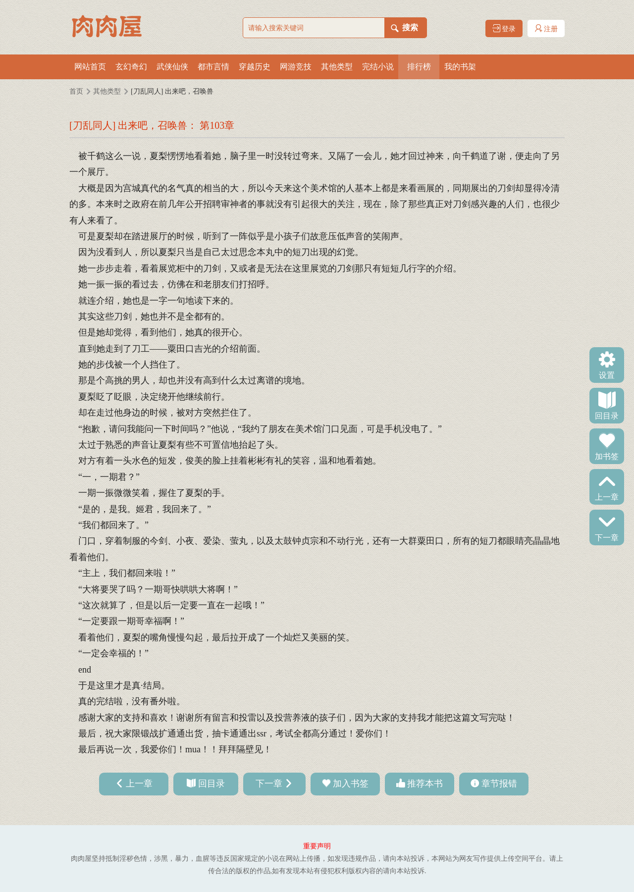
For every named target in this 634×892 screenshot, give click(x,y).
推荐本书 (425, 783)
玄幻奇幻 (131, 66)
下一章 (607, 536)
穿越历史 (254, 66)
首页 (76, 91)
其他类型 (337, 66)
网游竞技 (296, 66)
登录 (504, 28)
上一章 (607, 496)
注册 (546, 28)
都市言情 (213, 66)
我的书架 (460, 66)
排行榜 (419, 66)
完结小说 (378, 66)
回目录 (607, 415)
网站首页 (90, 66)
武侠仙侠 (172, 66)
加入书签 (351, 783)
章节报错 (499, 783)
